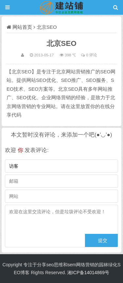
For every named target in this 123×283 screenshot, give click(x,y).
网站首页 (22, 27)
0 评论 (91, 55)
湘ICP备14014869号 (88, 272)
